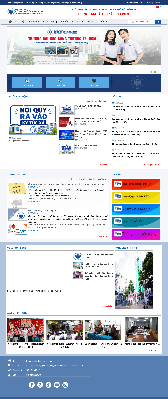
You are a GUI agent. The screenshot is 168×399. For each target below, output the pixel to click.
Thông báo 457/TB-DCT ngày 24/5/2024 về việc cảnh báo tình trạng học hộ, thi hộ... (136, 155)
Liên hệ (157, 3)
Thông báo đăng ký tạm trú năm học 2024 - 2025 (134, 144)
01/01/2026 (81, 140)
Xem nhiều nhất (100, 101)
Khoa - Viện (24, 3)
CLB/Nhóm (102, 179)
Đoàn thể (75, 3)
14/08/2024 (81, 124)
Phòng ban (33, 3)
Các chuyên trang (53, 3)
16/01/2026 (15, 138)
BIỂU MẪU (91, 21)
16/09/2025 (81, 109)
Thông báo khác (152, 165)
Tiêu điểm (116, 174)
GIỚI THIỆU (20, 21)
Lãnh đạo (15, 3)
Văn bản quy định (132, 3)
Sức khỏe (92, 179)
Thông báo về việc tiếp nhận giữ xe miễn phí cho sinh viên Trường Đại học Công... (136, 133)
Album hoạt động (17, 313)
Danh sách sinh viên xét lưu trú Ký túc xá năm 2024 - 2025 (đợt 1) (136, 108)
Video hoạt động (16, 248)
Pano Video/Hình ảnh (127, 248)
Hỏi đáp (142, 3)
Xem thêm (103, 237)
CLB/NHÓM (77, 21)
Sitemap (150, 3)
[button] (158, 7)
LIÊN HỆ (103, 21)
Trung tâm (42, 3)
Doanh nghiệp (66, 3)
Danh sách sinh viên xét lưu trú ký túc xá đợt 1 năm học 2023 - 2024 (136, 120)
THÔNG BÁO (49, 21)
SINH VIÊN (34, 21)
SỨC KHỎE (63, 21)
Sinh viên (74, 179)
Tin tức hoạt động (17, 96)
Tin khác (103, 165)
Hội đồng (83, 3)
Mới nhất (90, 101)
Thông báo (117, 96)
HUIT (9, 3)
